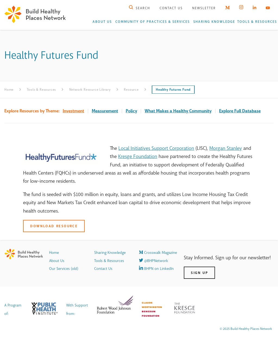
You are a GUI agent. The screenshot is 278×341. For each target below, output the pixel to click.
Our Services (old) (63, 268)
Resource (131, 89)
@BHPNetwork (153, 260)
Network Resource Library (90, 89)
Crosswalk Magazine (158, 252)
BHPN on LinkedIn (156, 268)
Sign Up (199, 272)
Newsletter (204, 8)
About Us (102, 22)
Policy (131, 111)
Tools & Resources (257, 22)
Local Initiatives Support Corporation (156, 148)
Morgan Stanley (225, 148)
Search (139, 8)
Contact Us (171, 8)
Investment (73, 111)
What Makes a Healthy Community (178, 111)
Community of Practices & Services (152, 22)
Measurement (105, 111)
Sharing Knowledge (214, 22)
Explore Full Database (240, 111)
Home (9, 89)
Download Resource (54, 226)
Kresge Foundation (137, 156)
